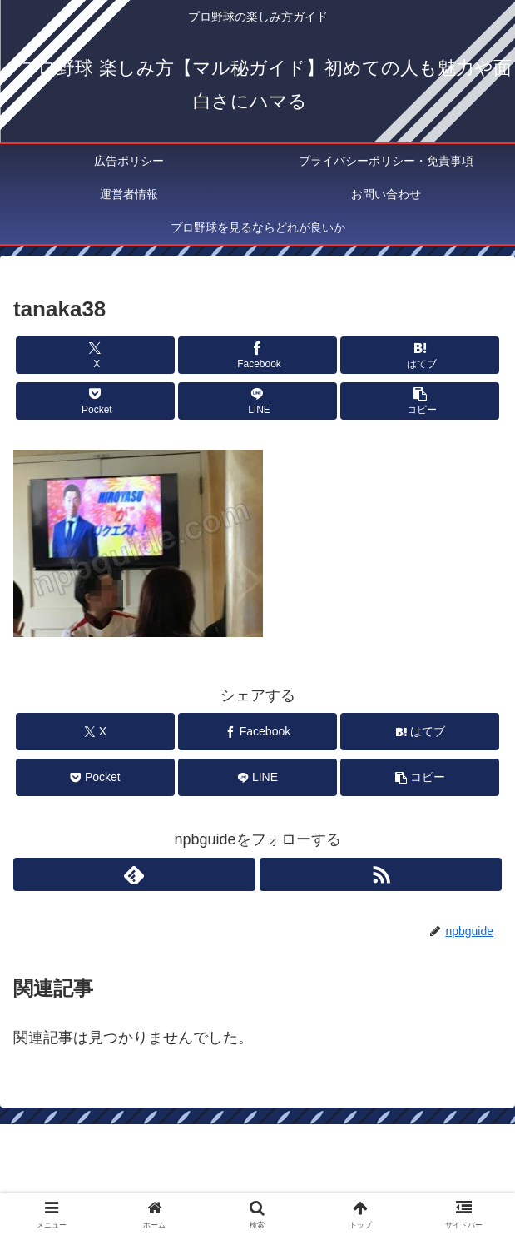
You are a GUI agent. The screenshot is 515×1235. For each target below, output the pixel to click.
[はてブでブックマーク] (419, 355)
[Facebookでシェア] (257, 355)
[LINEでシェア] (257, 401)
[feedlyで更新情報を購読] (134, 874)
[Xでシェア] (95, 355)
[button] (419, 401)
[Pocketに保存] (95, 401)
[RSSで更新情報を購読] (381, 874)
